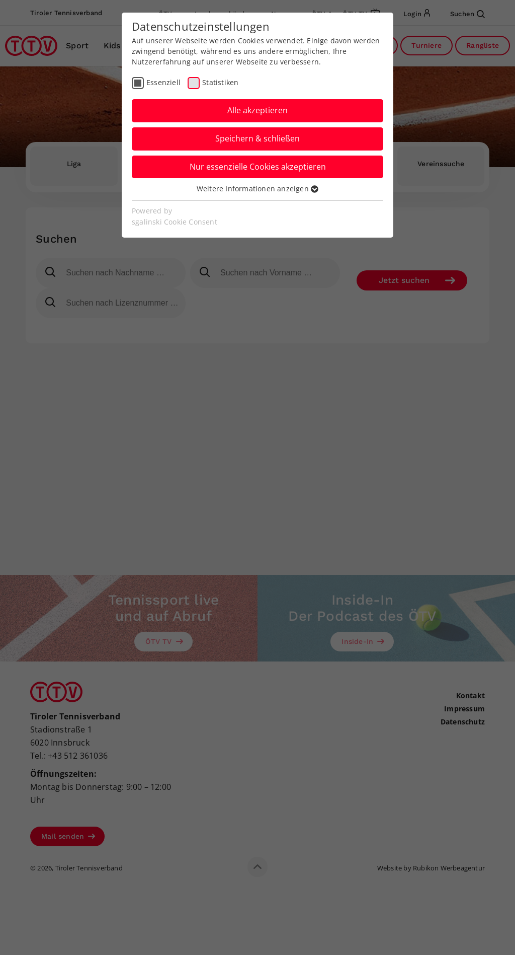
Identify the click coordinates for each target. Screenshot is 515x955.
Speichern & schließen (257, 138)
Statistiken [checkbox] (220, 82)
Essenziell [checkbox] (163, 82)
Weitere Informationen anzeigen (257, 188)
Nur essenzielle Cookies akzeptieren (258, 166)
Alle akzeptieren (257, 110)
